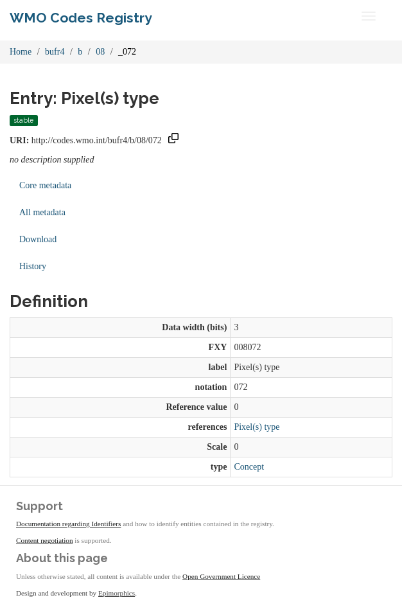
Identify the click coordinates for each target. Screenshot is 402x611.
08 (100, 52)
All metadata (42, 212)
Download (38, 239)
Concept (249, 467)
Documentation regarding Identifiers (68, 523)
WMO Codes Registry (81, 18)
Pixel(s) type (256, 427)
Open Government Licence (221, 576)
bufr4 (54, 52)
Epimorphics (116, 593)
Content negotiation (44, 540)
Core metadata (45, 185)
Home (20, 52)
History (32, 266)
